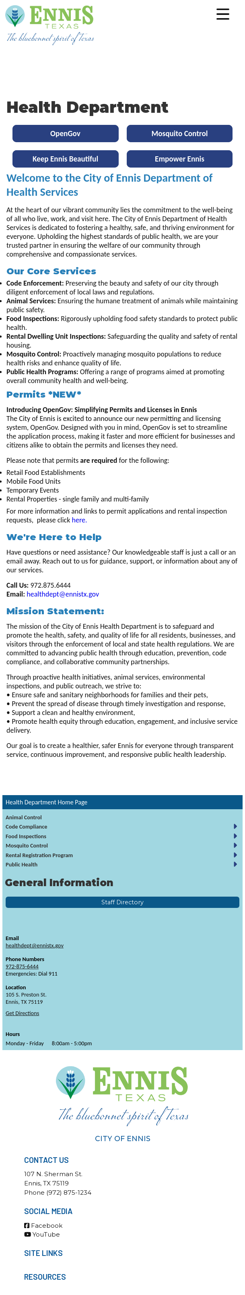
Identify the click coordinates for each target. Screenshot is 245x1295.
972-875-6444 (22, 966)
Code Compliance (26, 826)
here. (79, 520)
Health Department (31, 802)
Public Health (21, 864)
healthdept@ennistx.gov (35, 945)
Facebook (43, 1225)
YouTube (42, 1234)
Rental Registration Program (39, 855)
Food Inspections (26, 836)
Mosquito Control (27, 845)
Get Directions (22, 1013)
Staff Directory (122, 902)
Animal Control (24, 817)
